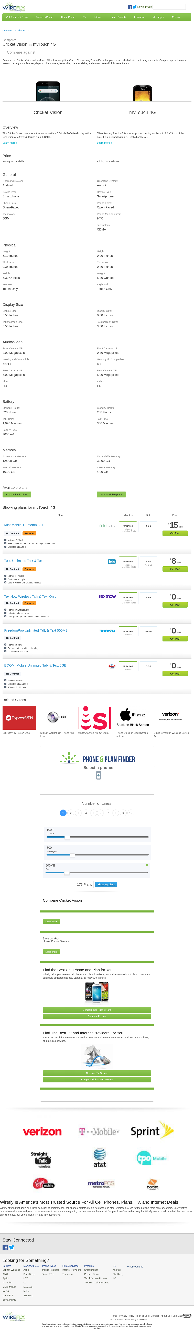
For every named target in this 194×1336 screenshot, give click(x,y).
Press (148, 6)
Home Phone (68, 17)
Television (65, 1274)
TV (84, 17)
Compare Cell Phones (14, 30)
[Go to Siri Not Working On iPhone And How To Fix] (57, 718)
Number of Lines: (97, 803)
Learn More (51, 921)
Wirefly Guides (130, 1266)
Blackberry (113, 1274)
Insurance (139, 17)
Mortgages (158, 17)
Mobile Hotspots (49, 1269)
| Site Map (176, 1314)
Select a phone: (98, 768)
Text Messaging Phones (93, 1282)
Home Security (118, 17)
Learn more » (10, 142)
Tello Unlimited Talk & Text (24, 560)
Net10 (5, 1290)
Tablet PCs (46, 1274)
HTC (25, 1278)
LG (24, 1282)
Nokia (25, 1290)
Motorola (27, 1286)
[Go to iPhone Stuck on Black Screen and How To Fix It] (132, 718)
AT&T (5, 1274)
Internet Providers (69, 1269)
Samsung (27, 1294)
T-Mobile (7, 1282)
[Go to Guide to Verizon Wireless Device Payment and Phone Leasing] (170, 718)
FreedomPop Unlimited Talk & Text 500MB (36, 630)
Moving (176, 17)
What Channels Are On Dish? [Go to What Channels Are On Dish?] (93, 733)
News (140, 6)
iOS (110, 1278)
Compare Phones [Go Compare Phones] (97, 1016)
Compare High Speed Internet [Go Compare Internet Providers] (97, 1079)
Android (112, 1269)
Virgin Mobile (9, 1286)
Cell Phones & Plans (17, 17)
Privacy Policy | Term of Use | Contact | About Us (144, 1314)
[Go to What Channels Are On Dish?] (94, 718)
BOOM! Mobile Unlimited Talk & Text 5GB (35, 665)
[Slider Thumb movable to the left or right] (67, 838)
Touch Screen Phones (92, 1278)
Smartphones (87, 1269)
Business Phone (44, 17)
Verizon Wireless (11, 1269)
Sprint (5, 1278)
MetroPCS (8, 1294)
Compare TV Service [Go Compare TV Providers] (97, 1073)
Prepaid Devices (89, 1274)
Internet (98, 17)
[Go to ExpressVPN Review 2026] (19, 718)
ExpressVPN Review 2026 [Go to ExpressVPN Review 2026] (16, 733)
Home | (114, 1314)
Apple (25, 1269)
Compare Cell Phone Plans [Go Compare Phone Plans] (97, 1009)
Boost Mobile (9, 1298)
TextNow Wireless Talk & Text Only (30, 596)
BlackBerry (28, 1274)
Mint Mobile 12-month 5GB (24, 525)
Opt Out (187, 1314)
